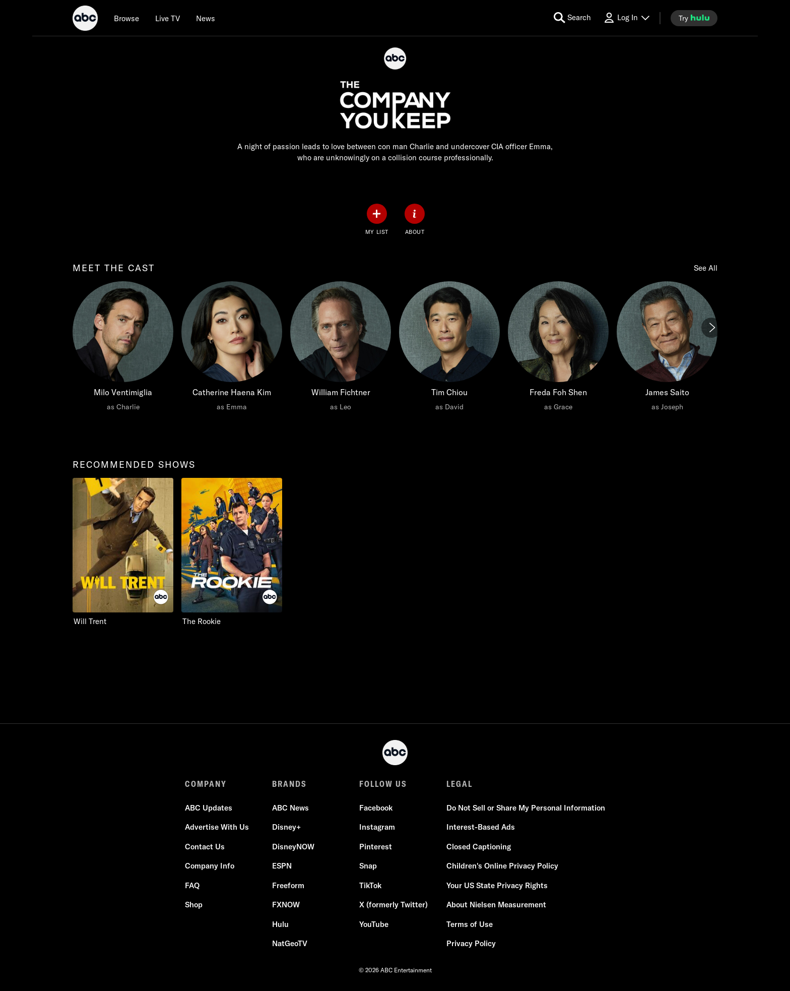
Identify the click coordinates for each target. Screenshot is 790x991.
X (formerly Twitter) (393, 904)
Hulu (280, 924)
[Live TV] (167, 18)
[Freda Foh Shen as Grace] (558, 348)
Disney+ (286, 827)
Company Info (209, 866)
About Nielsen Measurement (496, 904)
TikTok (370, 885)
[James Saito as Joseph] (667, 348)
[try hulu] (694, 18)
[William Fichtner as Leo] (340, 348)
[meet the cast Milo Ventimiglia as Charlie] (123, 348)
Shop (194, 904)
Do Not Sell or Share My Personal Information (525, 808)
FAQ (192, 885)
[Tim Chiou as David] (449, 348)
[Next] (711, 328)
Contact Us (205, 846)
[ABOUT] (415, 219)
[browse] (126, 18)
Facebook (375, 808)
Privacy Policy (471, 943)
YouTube (373, 924)
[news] (205, 18)
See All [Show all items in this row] (705, 268)
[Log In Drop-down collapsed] (626, 18)
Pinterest (375, 846)
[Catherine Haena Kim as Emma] (231, 348)
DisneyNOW (293, 846)
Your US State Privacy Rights (497, 885)
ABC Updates (208, 808)
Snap (368, 866)
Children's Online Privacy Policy (502, 866)
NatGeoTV (289, 943)
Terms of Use (469, 924)
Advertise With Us (217, 827)
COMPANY (206, 783)
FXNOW (286, 904)
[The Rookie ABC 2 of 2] (231, 552)
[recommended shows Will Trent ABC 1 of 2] (123, 552)
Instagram (377, 827)
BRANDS (289, 783)
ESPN (282, 866)
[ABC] (85, 20)
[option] (123, 356)
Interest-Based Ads (480, 827)
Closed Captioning (478, 846)
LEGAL (459, 783)
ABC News (290, 808)
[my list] (376, 219)
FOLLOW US (383, 783)
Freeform (288, 885)
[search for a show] (572, 18)
